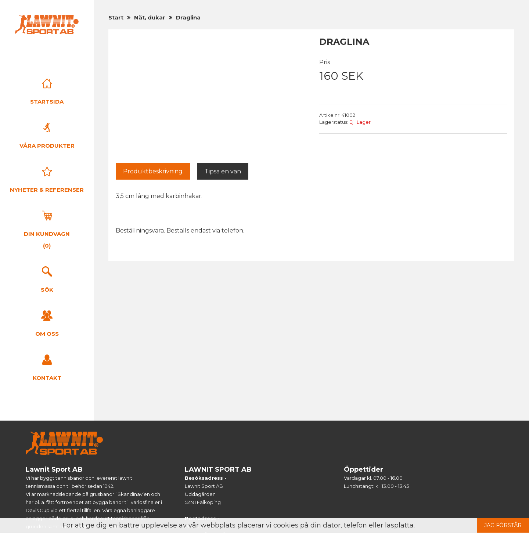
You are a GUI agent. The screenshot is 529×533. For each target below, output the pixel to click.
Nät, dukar (149, 17)
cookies (285, 525)
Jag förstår (503, 525)
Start (115, 17)
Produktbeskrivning (153, 171)
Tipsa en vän (223, 171)
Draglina (188, 17)
